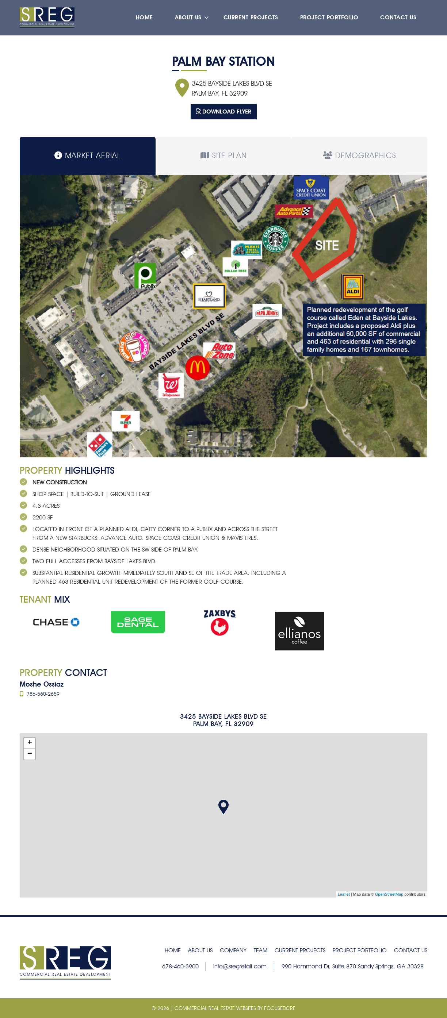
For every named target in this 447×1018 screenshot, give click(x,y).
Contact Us (398, 18)
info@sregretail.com (240, 966)
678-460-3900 (180, 966)
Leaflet (344, 894)
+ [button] (29, 743)
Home (144, 18)
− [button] (29, 754)
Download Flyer (223, 111)
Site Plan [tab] (223, 155)
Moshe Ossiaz (42, 684)
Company (233, 950)
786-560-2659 (40, 694)
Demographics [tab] (359, 155)
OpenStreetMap (389, 894)
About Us (188, 18)
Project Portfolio (329, 18)
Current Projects (251, 18)
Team (260, 950)
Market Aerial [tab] (87, 155)
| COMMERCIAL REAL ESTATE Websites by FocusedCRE (232, 1008)
